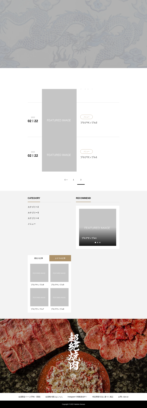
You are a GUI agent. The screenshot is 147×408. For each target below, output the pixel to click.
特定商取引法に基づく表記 (102, 397)
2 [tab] (97, 242)
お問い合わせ (123, 397)
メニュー (32, 224)
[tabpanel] (97, 227)
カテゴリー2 (33, 207)
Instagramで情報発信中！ (77, 397)
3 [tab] (100, 242)
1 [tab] (95, 242)
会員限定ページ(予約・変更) (29, 397)
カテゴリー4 (33, 218)
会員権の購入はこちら (54, 397)
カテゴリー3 (33, 213)
